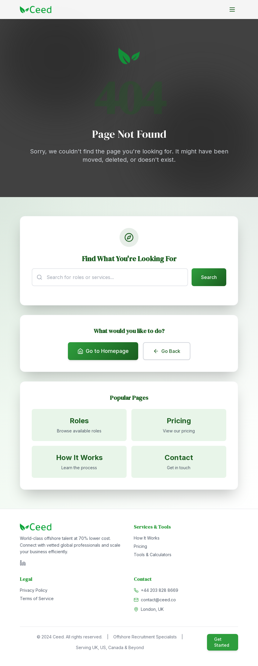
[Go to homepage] (35, 9)
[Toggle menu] (232, 9)
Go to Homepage (103, 351)
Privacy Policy (33, 591)
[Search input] (110, 277)
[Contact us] (178, 463)
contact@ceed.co (158, 600)
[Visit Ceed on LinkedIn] (23, 564)
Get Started (221, 643)
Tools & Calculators (152, 555)
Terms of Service (37, 599)
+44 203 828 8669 (159, 591)
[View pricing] (178, 426)
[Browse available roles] (79, 426)
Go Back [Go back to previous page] (166, 352)
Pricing (140, 547)
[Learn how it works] (79, 463)
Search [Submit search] (208, 277)
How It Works (147, 539)
